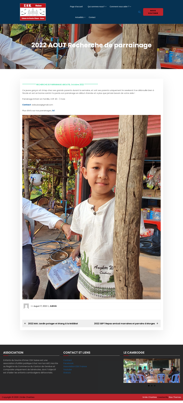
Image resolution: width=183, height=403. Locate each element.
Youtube (67, 372)
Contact (92, 17)
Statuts (67, 375)
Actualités (79, 17)
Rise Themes (175, 399)
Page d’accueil (76, 6)
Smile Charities (150, 399)
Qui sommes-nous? (96, 6)
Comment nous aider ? (119, 6)
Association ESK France (75, 369)
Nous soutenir (153, 11)
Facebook (68, 366)
